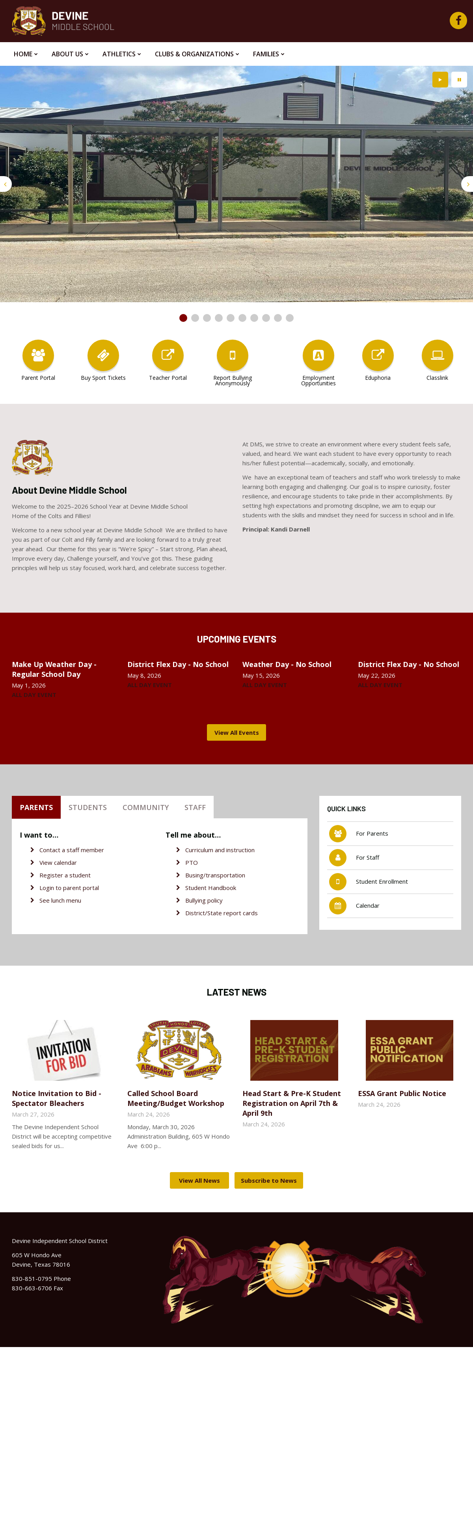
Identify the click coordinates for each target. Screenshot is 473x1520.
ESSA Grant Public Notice (402, 1093)
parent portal (81, 888)
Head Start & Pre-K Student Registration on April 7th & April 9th (291, 1103)
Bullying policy (204, 900)
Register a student (65, 875)
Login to (51, 888)
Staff (195, 807)
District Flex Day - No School (178, 664)
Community (146, 807)
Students (88, 807)
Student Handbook (210, 888)
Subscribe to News (269, 1180)
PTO (191, 862)
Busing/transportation (215, 875)
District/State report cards (221, 913)
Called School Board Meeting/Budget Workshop (175, 1098)
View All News (199, 1180)
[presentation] (6, 184)
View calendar (58, 862)
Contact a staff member (71, 850)
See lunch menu (60, 900)
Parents (36, 807)
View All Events (236, 732)
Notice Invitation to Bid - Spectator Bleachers (56, 1098)
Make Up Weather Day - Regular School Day (54, 669)
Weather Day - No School (286, 664)
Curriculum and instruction (220, 850)
